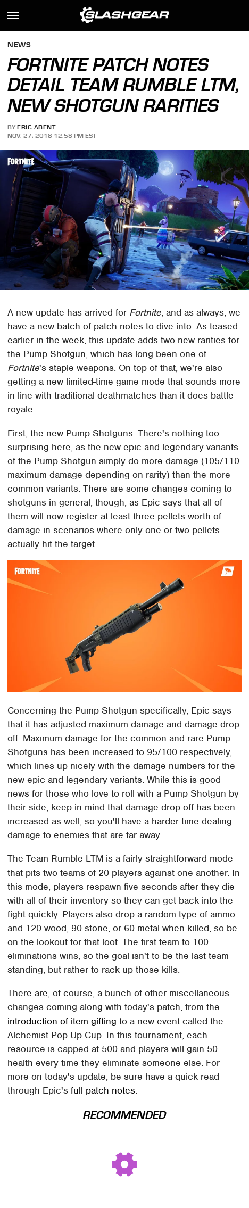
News (19, 45)
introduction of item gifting (62, 1021)
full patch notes (103, 1090)
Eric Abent (36, 127)
